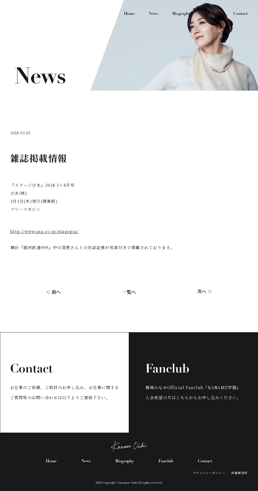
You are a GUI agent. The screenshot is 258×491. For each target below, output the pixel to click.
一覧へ (129, 291)
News (153, 14)
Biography (181, 14)
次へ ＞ (204, 291)
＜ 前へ (53, 291)
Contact (240, 14)
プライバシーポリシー (209, 473)
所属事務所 (239, 473)
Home (129, 14)
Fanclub (212, 14)
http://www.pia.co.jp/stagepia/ (44, 231)
